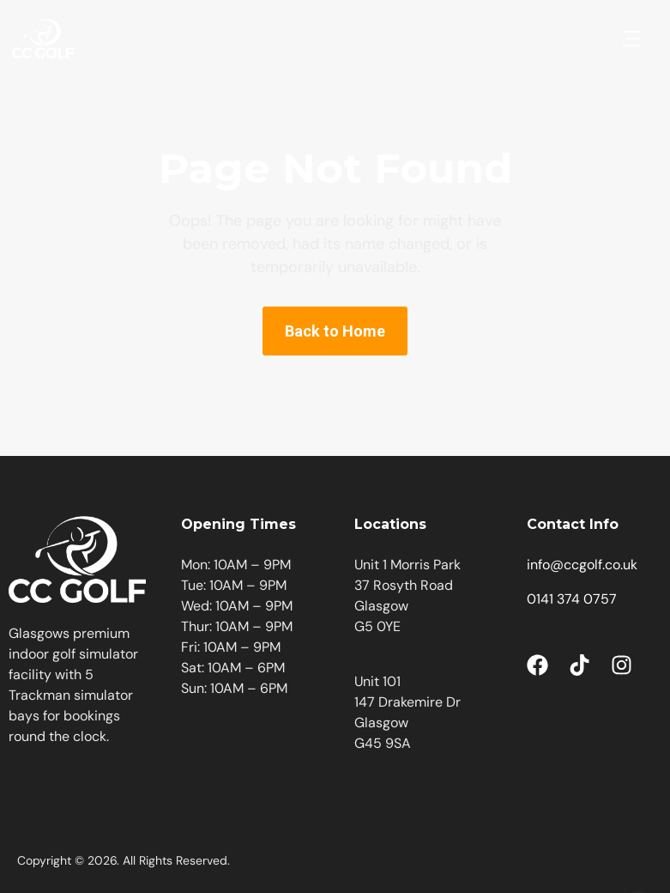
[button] (631, 39)
